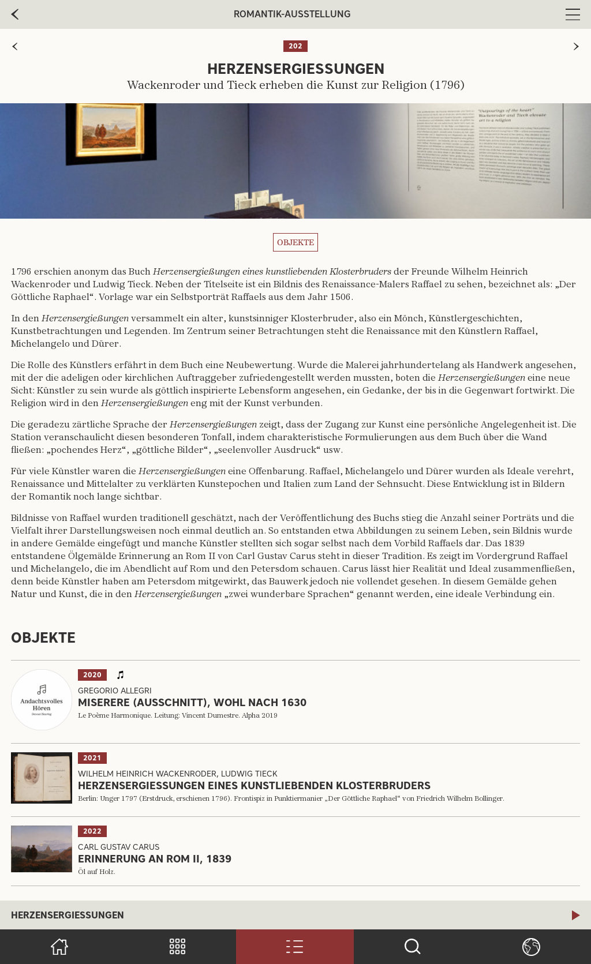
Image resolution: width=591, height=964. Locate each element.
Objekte (295, 242)
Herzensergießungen (67, 915)
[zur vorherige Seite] (14, 14)
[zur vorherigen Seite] (14, 46)
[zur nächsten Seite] (576, 46)
